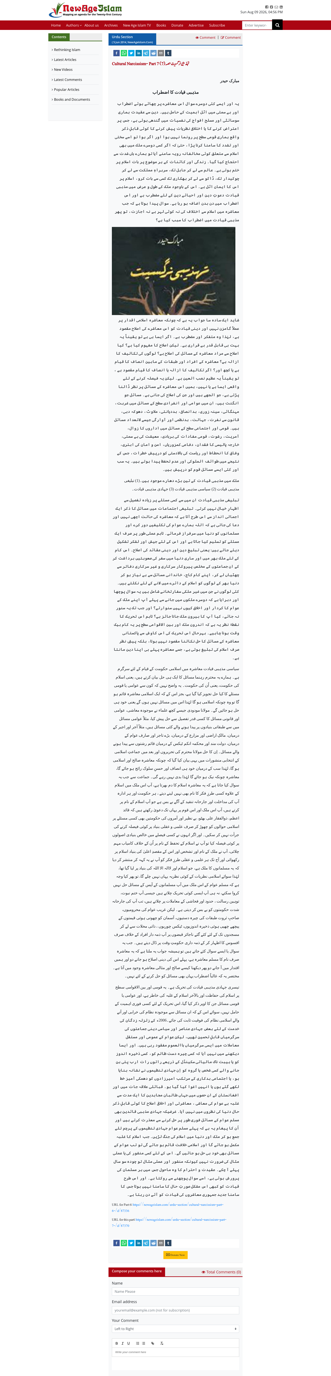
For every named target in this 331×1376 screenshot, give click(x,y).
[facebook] (116, 53)
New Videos (63, 69)
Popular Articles (66, 89)
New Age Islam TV (137, 25)
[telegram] (146, 53)
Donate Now (175, 1255)
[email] (161, 53)
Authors (72, 25)
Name (117, 1283)
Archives (111, 25)
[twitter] (131, 53)
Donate (177, 25)
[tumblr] (168, 53)
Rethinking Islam (67, 49)
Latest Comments (68, 79)
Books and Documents (72, 99)
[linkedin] (139, 53)
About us (91, 25)
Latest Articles (65, 59)
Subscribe (217, 25)
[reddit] (153, 53)
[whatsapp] (124, 53)
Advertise (196, 25)
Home (56, 25)
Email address (124, 1301)
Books (161, 25)
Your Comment (125, 1320)
